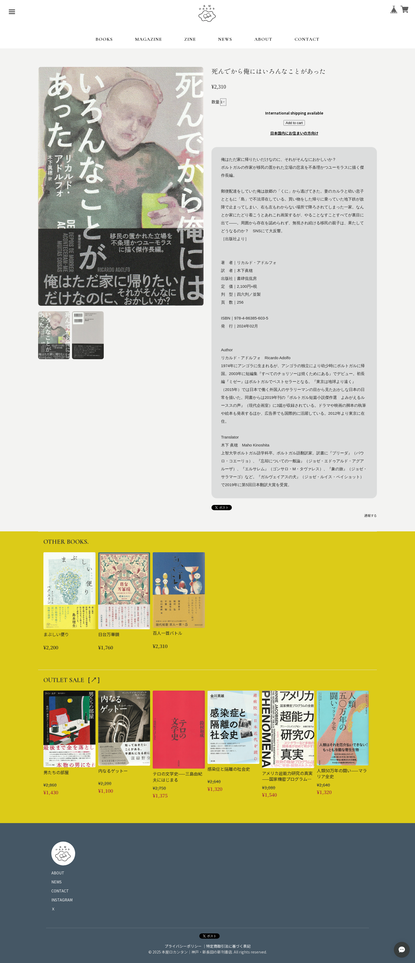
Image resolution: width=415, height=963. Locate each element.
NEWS (225, 39)
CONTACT (307, 39)
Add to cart (294, 123)
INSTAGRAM (62, 899)
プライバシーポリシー (183, 946)
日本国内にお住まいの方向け (294, 133)
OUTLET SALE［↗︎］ (73, 680)
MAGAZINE (148, 39)
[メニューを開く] (12, 12)
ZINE (190, 39)
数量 (215, 101)
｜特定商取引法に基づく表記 (226, 946)
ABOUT (263, 39)
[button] (54, 335)
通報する (370, 515)
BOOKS (104, 39)
